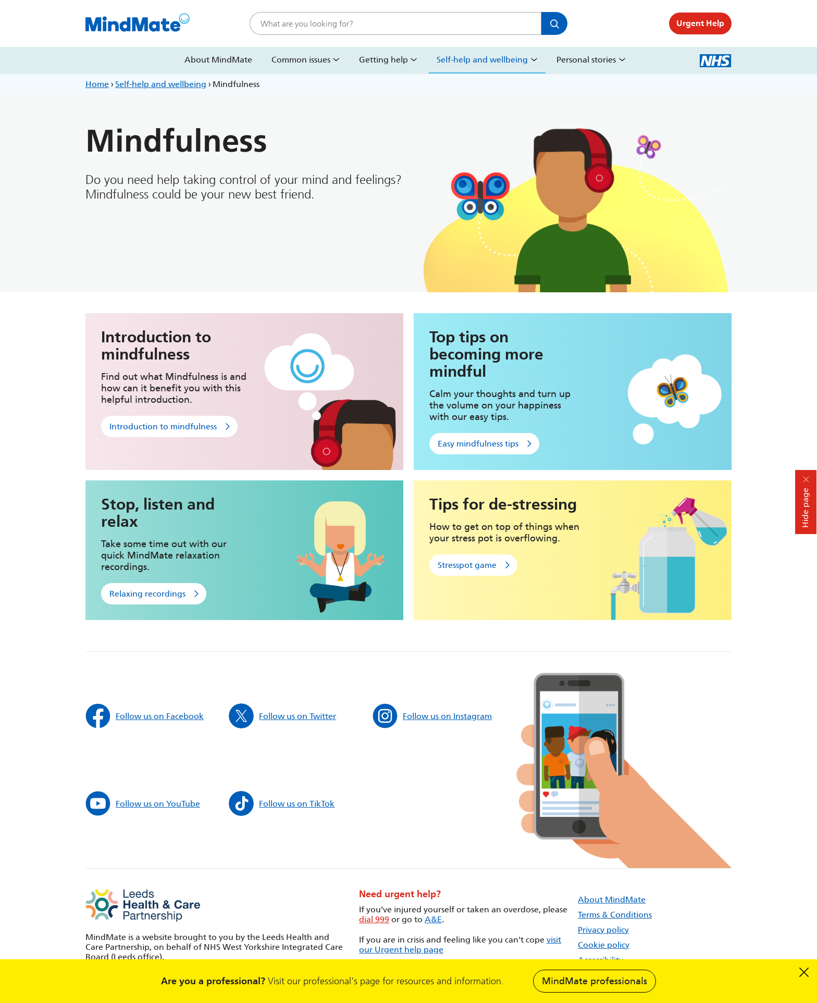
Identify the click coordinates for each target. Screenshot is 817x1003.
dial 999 (374, 919)
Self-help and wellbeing (482, 60)
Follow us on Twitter (282, 715)
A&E (433, 919)
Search (554, 23)
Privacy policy (603, 930)
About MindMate (218, 60)
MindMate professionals (594, 981)
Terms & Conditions (615, 915)
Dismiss (804, 972)
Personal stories (586, 60)
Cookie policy (603, 945)
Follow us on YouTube (142, 803)
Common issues (300, 60)
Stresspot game (467, 565)
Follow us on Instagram (432, 715)
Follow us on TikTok (282, 803)
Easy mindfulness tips (478, 444)
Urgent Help (700, 23)
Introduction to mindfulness (163, 426)
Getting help (383, 60)
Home (97, 84)
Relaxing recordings (147, 594)
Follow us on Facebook (144, 715)
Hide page (805, 508)
